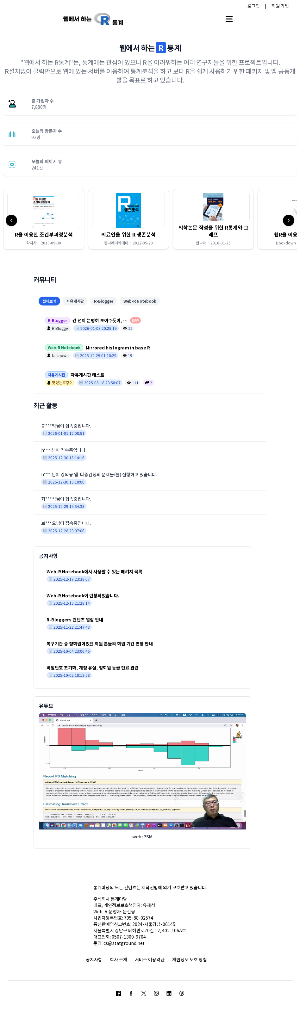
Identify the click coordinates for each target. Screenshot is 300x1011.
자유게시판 (75, 301)
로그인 (253, 6)
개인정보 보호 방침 (189, 959)
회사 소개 (118, 959)
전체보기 (49, 301)
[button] (43, 219)
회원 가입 (280, 6)
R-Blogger (103, 301)
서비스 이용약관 (150, 959)
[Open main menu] (229, 19)
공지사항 (94, 959)
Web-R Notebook (139, 301)
